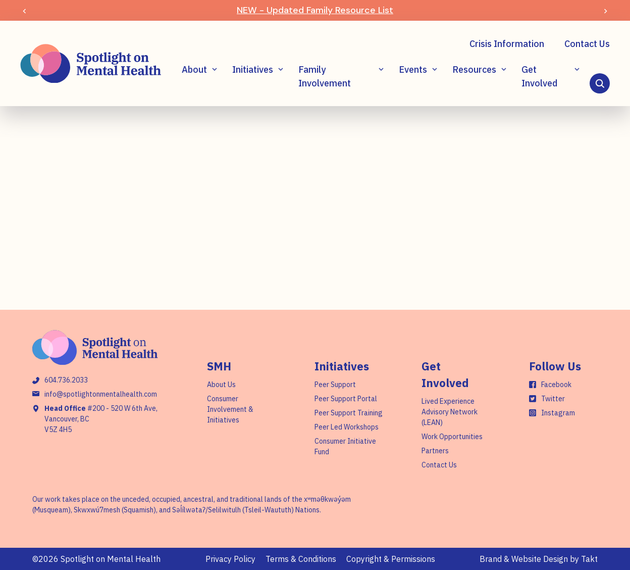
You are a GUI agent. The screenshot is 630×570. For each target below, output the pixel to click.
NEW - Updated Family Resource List (315, 10)
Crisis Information (506, 44)
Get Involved (539, 76)
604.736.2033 (66, 380)
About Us (221, 384)
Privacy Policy (230, 559)
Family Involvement (324, 76)
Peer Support (335, 384)
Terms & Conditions (301, 559)
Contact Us (587, 44)
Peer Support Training (348, 412)
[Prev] (24, 10)
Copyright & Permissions (390, 559)
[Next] (605, 10)
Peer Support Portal (345, 398)
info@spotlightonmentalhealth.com (100, 394)
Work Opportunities (452, 436)
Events (413, 69)
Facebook (556, 384)
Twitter (553, 398)
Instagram (558, 412)
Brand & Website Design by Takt (539, 559)
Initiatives (252, 69)
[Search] (600, 83)
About (194, 69)
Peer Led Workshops (346, 427)
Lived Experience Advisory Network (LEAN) (450, 412)
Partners (435, 450)
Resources (474, 69)
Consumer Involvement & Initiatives (230, 409)
